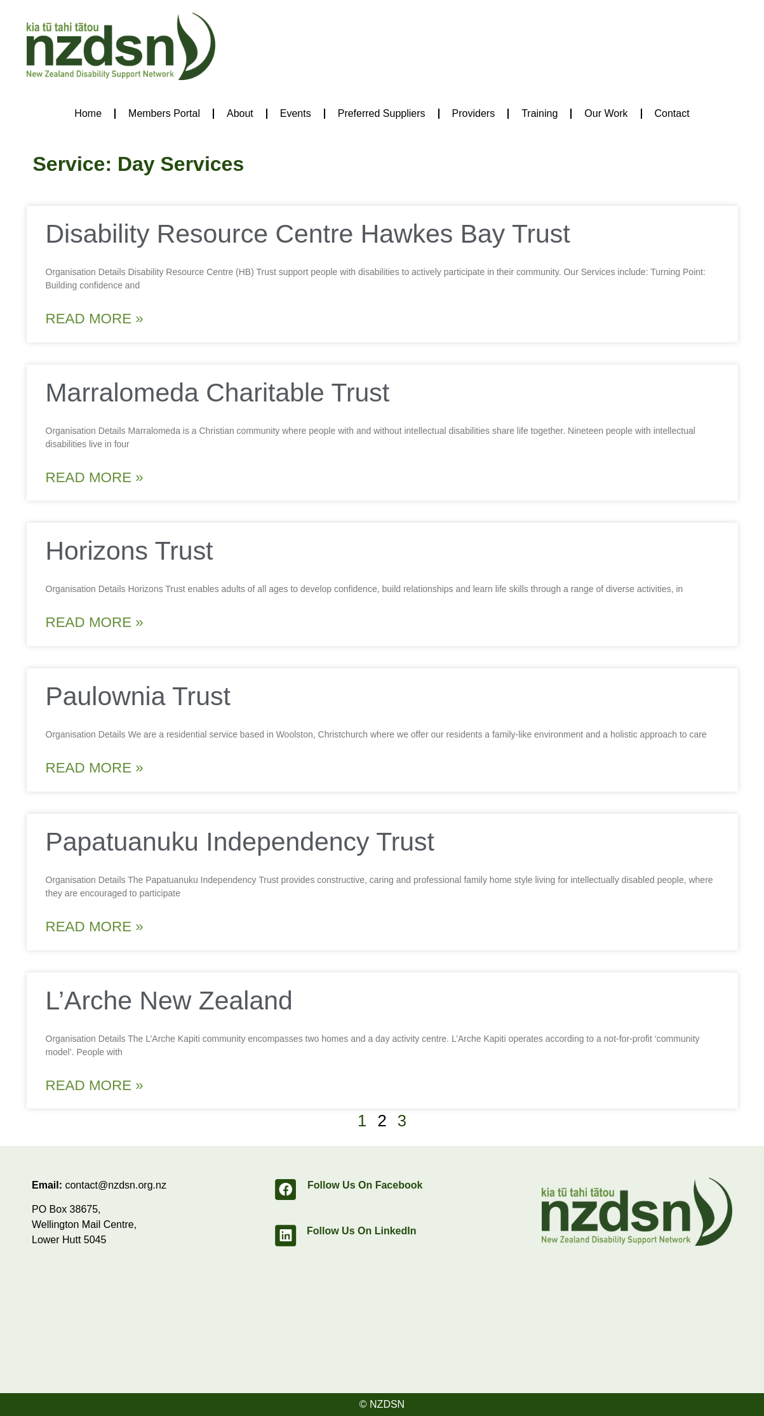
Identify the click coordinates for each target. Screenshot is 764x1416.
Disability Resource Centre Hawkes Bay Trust (308, 233)
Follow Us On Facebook (364, 1185)
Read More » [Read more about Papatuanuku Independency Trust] (95, 926)
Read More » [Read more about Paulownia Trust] (95, 768)
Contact (672, 113)
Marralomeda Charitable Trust (218, 392)
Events (295, 113)
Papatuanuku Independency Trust (240, 841)
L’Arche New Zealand (169, 1000)
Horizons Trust (129, 550)
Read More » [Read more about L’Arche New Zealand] (95, 1085)
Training (539, 113)
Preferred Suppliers (382, 113)
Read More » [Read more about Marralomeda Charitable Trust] (95, 477)
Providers (473, 113)
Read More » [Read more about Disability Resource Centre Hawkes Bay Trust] (95, 319)
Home (88, 113)
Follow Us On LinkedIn (361, 1230)
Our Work (605, 113)
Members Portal (164, 113)
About (240, 113)
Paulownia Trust (138, 696)
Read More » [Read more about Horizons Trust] (95, 622)
